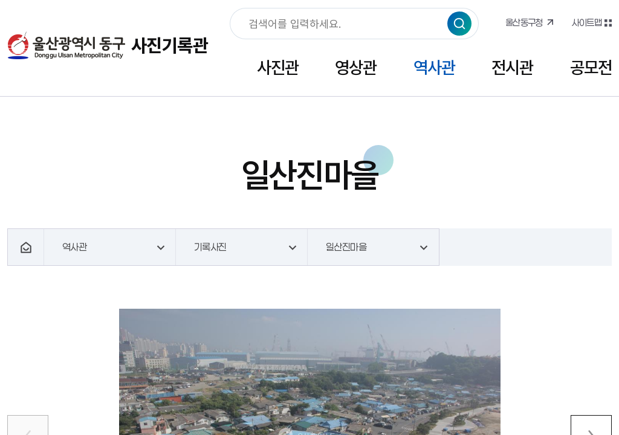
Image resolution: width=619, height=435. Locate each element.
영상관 (356, 67)
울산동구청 (524, 22)
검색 (459, 23)
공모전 (591, 67)
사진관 (278, 67)
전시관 (512, 67)
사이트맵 (586, 22)
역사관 (434, 67)
